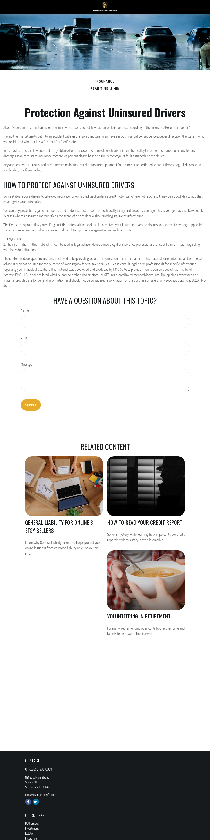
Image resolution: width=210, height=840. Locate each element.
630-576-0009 (43, 769)
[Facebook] (28, 802)
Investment (32, 828)
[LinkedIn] (36, 802)
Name (25, 310)
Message (26, 364)
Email (24, 337)
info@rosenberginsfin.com (40, 794)
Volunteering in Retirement (138, 616)
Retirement (32, 823)
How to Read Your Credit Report (144, 522)
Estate (29, 833)
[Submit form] (31, 405)
